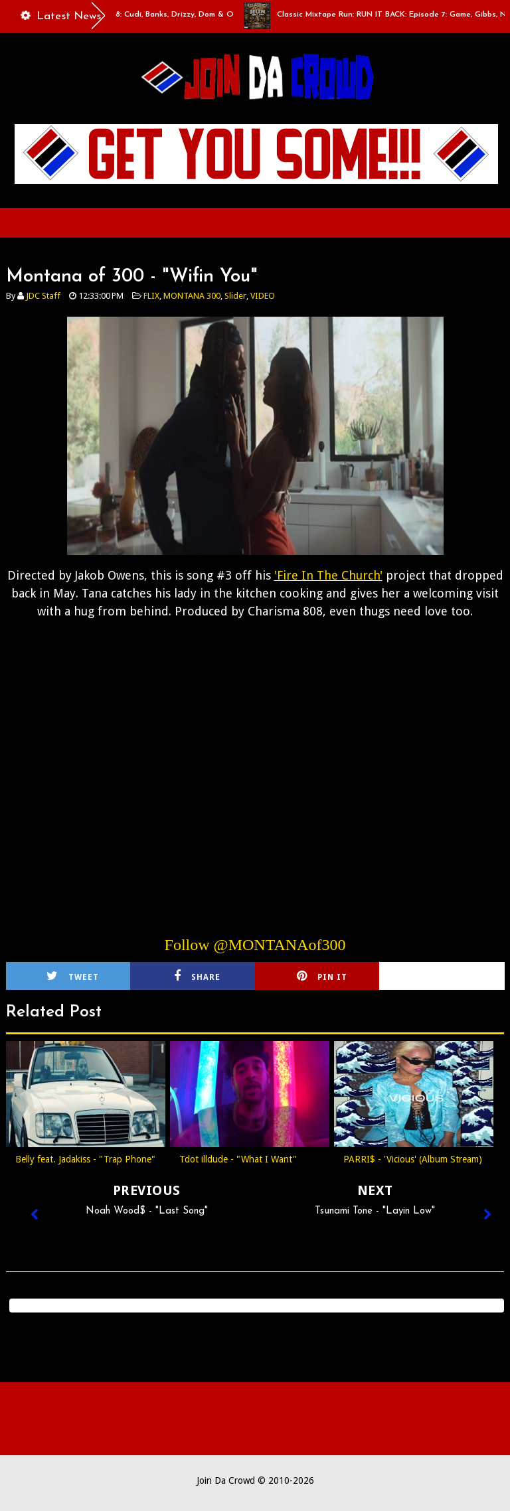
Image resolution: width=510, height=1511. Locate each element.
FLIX (151, 296)
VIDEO (262, 296)
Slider (235, 296)
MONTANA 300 (191, 296)
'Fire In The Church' (328, 575)
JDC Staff (43, 296)
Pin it (322, 976)
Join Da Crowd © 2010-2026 (255, 1480)
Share (197, 976)
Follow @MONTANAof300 (255, 944)
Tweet (72, 976)
